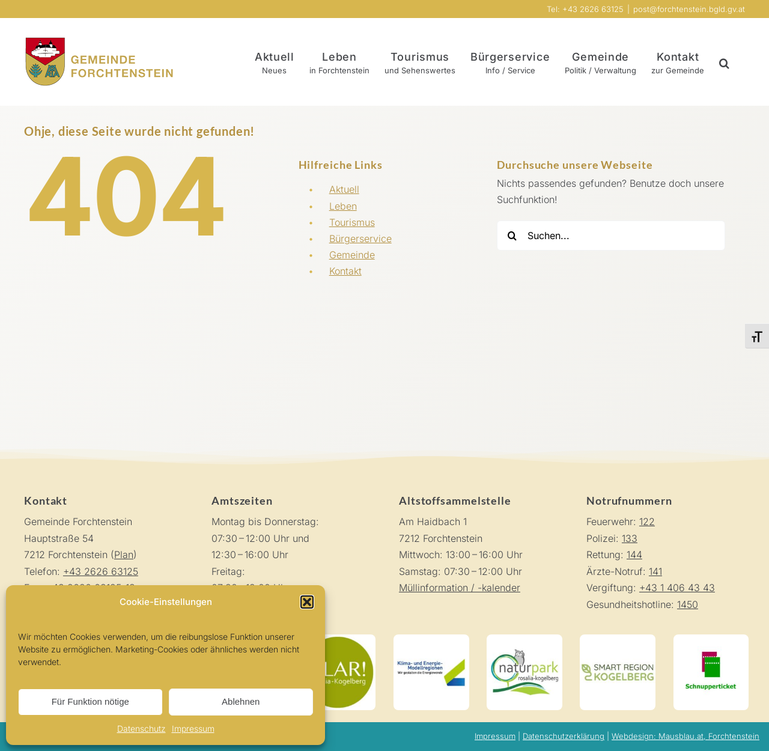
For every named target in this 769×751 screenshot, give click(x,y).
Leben (343, 206)
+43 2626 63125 (100, 571)
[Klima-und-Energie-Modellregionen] (431, 639)
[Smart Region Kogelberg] (617, 639)
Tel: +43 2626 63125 (585, 9)
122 (647, 521)
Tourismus (352, 222)
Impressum (193, 728)
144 (634, 555)
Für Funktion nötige (90, 701)
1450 (687, 604)
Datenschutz (141, 728)
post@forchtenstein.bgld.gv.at (689, 9)
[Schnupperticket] (711, 639)
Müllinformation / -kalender (459, 588)
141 (655, 571)
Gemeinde (352, 255)
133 (629, 538)
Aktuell (344, 189)
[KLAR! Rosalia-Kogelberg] (337, 639)
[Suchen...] (611, 235)
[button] (307, 602)
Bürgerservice (360, 239)
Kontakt (345, 271)
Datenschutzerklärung (563, 736)
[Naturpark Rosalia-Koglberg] (524, 639)
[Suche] (512, 235)
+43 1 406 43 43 (677, 588)
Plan (123, 555)
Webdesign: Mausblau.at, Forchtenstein (685, 736)
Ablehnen (241, 701)
